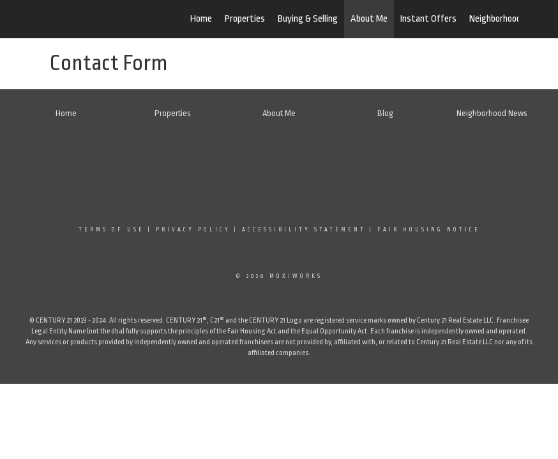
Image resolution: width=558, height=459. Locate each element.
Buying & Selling (308, 18)
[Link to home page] (107, 19)
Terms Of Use (111, 229)
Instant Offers (428, 18)
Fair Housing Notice (428, 229)
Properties (245, 18)
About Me (369, 18)
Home (201, 18)
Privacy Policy (193, 229)
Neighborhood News (507, 18)
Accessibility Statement (304, 229)
